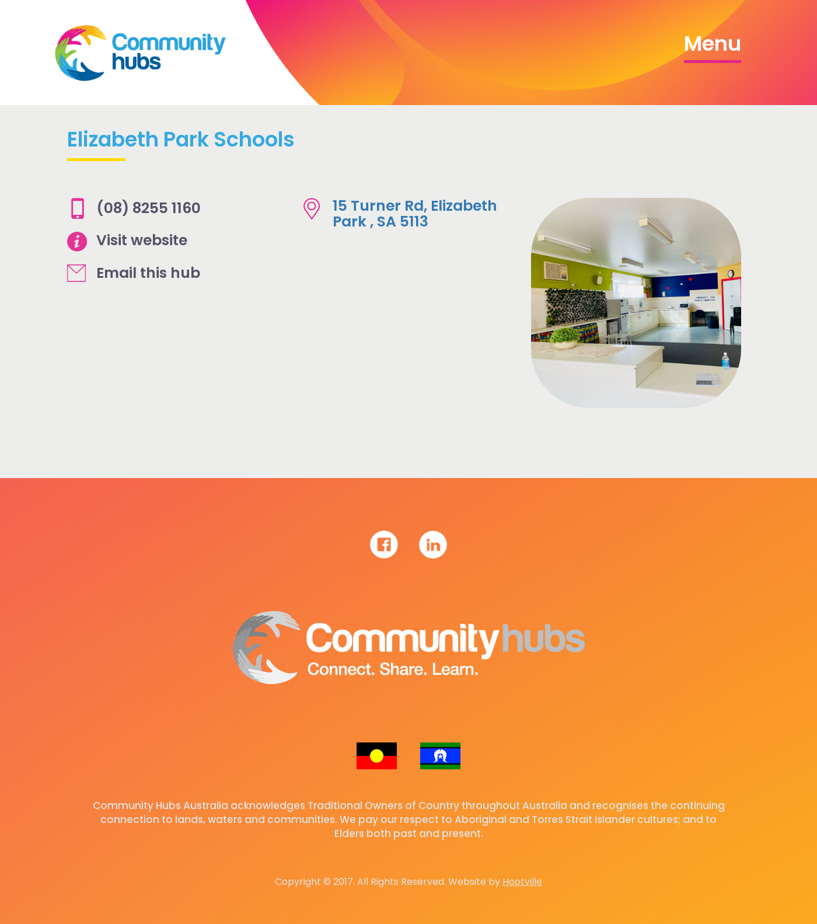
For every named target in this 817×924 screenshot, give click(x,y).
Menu (712, 43)
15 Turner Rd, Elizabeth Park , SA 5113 (415, 214)
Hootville (522, 881)
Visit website (141, 240)
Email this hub (148, 273)
